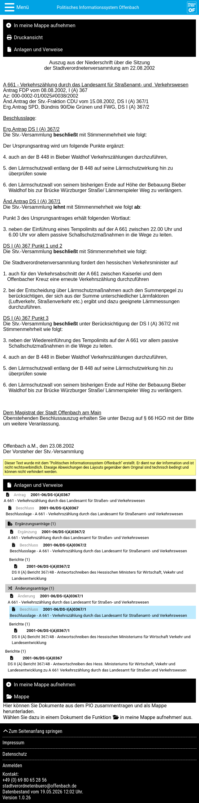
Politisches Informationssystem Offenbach (98, 7)
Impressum (13, 743)
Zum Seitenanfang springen (32, 731)
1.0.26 (24, 798)
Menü (22, 7)
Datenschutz (14, 754)
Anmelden (12, 765)
